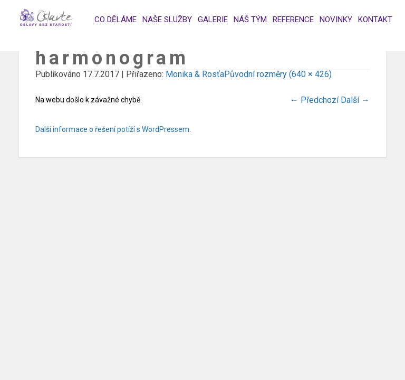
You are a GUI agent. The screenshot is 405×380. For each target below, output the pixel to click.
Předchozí (314, 100)
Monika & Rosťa (195, 74)
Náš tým (250, 19)
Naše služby (167, 19)
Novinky (336, 19)
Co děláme (115, 19)
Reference (293, 19)
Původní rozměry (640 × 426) (278, 74)
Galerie (213, 19)
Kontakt (375, 19)
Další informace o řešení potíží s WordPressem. (113, 129)
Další (355, 100)
